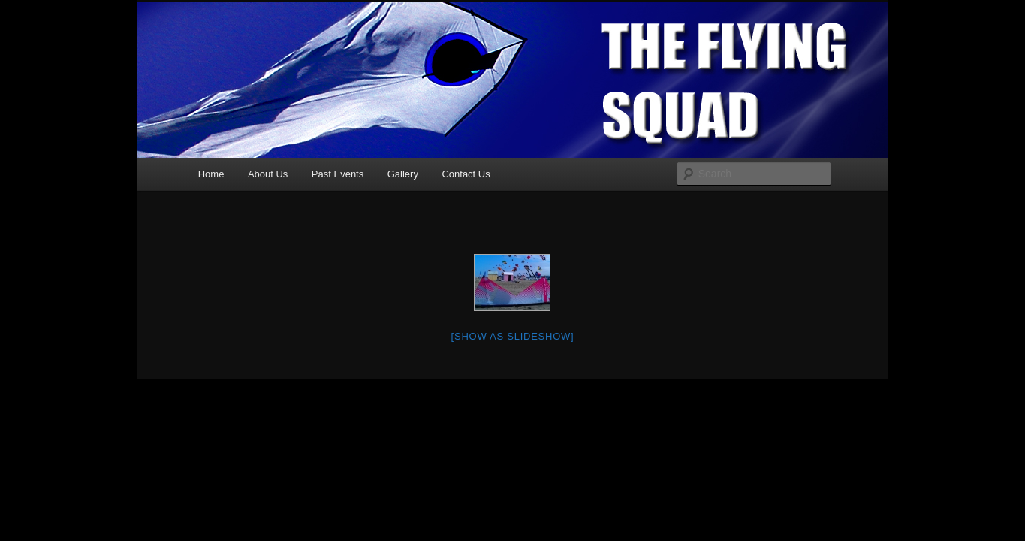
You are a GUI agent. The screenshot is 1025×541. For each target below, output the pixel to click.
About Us (268, 174)
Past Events (337, 174)
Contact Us (466, 174)
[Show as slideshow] (512, 336)
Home (211, 174)
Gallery (402, 174)
